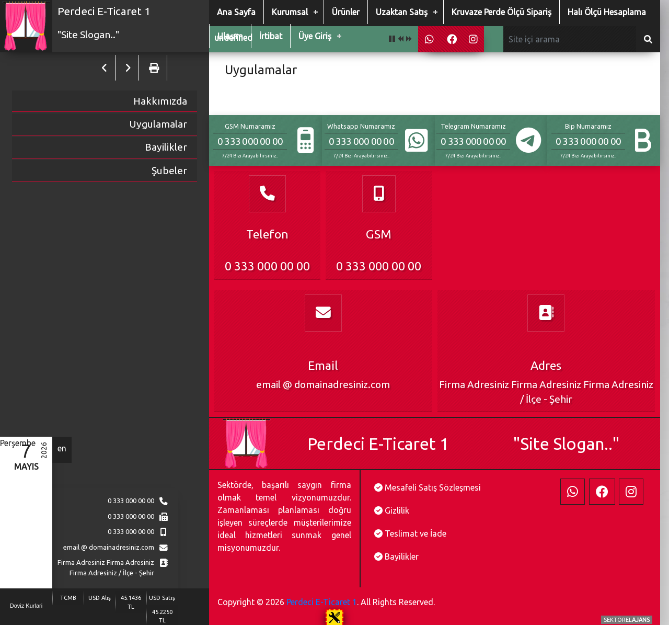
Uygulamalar (158, 124)
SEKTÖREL (627, 620)
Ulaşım (230, 36)
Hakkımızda (160, 101)
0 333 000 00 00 (131, 500)
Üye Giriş (314, 36)
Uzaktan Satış (402, 12)
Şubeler (169, 170)
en (61, 448)
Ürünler (346, 12)
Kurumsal (290, 12)
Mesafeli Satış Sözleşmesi (433, 487)
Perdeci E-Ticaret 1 (321, 602)
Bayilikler (166, 147)
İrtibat (270, 36)
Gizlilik (397, 510)
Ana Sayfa (236, 12)
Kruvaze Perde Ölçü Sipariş (501, 12)
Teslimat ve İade (415, 533)
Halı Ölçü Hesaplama (607, 12)
